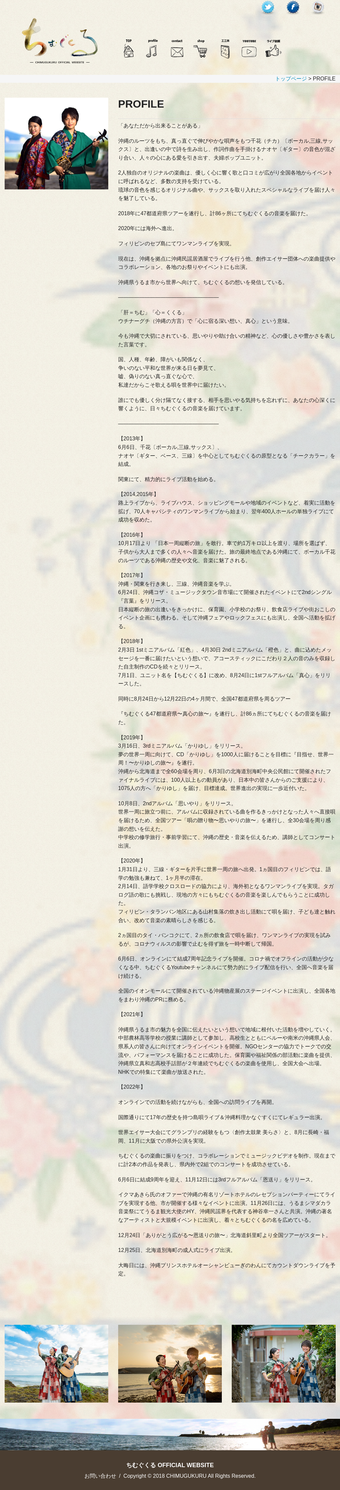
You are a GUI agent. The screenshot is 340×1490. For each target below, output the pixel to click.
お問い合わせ (100, 1476)
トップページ (291, 78)
